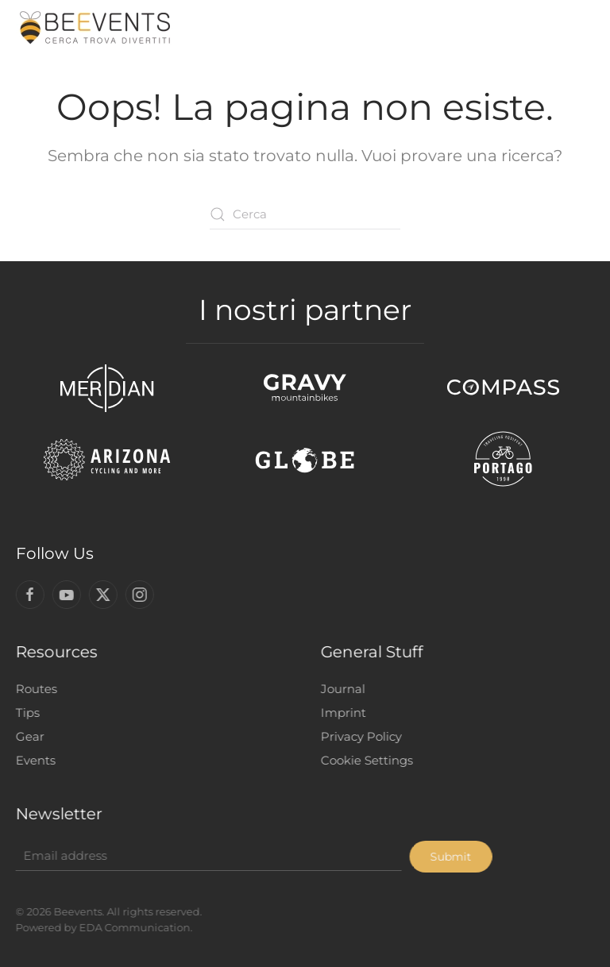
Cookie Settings (365, 760)
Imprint (342, 712)
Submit (449, 856)
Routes (35, 688)
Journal (341, 688)
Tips (26, 712)
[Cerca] (305, 214)
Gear (28, 736)
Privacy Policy (359, 736)
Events (34, 760)
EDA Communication (133, 927)
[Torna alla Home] (95, 28)
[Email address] (207, 856)
